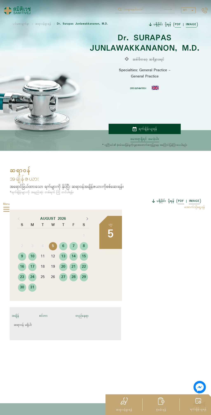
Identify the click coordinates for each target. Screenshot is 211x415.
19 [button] (53, 278)
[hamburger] (6, 210)
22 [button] (84, 278)
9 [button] (22, 267)
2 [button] (22, 257)
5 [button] (53, 257)
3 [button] (32, 257)
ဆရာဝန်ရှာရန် (43, 24)
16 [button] (22, 278)
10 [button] (32, 267)
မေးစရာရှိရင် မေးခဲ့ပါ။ (144, 139)
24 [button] (32, 288)
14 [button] (74, 267)
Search (168, 9)
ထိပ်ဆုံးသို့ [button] (199, 404)
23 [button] (22, 288)
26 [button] (53, 288)
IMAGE (191, 24)
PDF (178, 24)
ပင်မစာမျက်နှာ (21, 24)
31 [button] (32, 298)
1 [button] (84, 247)
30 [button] (22, 298)
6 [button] (63, 257)
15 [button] (84, 267)
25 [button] (43, 288)
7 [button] (74, 257)
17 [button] (32, 278)
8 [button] (84, 257)
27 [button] (63, 288)
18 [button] (43, 278)
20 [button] (63, 278)
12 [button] (53, 267)
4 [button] (43, 257)
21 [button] (74, 278)
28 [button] (74, 288)
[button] (87, 229)
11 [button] (43, 267)
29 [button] (84, 288)
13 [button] (63, 267)
